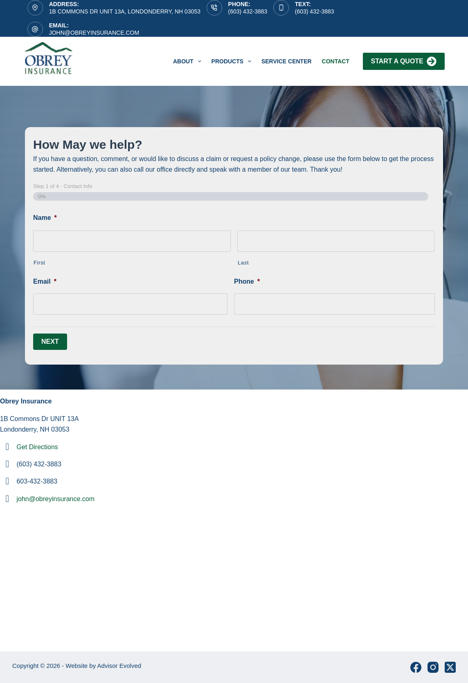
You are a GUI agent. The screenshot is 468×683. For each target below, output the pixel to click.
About (189, 61)
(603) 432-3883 (248, 11)
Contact (335, 61)
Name (45, 217)
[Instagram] (433, 667)
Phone (247, 281)
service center (286, 61)
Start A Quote (403, 61)
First (39, 263)
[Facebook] (415, 667)
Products (233, 61)
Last (243, 263)
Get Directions (37, 446)
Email (44, 281)
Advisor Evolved (119, 665)
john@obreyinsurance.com (94, 32)
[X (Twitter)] (450, 667)
